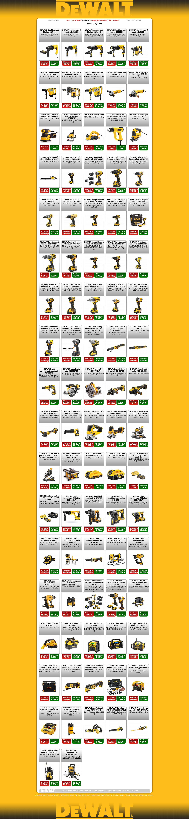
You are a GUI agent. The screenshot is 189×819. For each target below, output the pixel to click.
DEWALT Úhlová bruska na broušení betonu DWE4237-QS (138, 74)
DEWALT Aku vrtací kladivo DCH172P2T (94, 497)
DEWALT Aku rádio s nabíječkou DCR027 (138, 624)
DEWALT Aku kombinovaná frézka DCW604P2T (72, 540)
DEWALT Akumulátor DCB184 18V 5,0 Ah (116, 455)
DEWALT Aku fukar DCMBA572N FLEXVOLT (116, 709)
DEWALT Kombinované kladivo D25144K (116, 31)
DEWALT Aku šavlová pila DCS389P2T (71, 412)
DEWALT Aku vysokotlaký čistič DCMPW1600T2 (71, 752)
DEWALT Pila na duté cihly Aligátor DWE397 (49, 158)
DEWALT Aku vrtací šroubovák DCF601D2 (71, 158)
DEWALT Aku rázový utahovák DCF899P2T (94, 285)
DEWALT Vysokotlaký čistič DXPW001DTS (49, 751)
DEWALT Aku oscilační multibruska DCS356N (94, 667)
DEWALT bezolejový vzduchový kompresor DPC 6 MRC (138, 667)
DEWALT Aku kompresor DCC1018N (71, 582)
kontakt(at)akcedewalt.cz (98, 20)
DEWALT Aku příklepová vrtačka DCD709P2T (116, 200)
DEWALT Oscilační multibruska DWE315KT (116, 667)
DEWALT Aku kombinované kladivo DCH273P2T (138, 498)
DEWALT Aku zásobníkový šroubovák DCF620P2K (49, 371)
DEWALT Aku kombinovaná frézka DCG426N (94, 540)
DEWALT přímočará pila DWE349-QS (138, 116)
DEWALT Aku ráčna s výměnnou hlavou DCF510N (116, 329)
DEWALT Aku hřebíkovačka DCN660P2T (138, 540)
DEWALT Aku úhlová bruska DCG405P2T (116, 370)
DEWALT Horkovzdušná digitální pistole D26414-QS (116, 115)
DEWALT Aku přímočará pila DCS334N (94, 412)
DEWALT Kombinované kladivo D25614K (49, 73)
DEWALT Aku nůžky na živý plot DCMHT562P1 (138, 709)
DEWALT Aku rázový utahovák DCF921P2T (138, 285)
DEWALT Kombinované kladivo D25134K (94, 31)
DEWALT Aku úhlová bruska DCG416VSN (138, 370)
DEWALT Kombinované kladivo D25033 (49, 31)
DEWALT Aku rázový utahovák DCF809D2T (49, 285)
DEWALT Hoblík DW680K (94, 115)
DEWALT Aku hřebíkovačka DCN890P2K (49, 583)
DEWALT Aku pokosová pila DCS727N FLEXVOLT (138, 412)
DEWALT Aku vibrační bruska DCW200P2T (49, 539)
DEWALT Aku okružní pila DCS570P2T (94, 370)
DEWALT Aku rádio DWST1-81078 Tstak (49, 667)
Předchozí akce (114, 20)
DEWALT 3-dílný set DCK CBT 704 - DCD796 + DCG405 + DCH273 (94, 582)
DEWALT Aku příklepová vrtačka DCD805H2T (116, 243)
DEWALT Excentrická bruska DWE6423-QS (49, 116)
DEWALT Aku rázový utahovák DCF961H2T (94, 328)
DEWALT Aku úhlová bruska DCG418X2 (49, 412)
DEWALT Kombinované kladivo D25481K (71, 73)
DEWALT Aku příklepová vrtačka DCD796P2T (49, 243)
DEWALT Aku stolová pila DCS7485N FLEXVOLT (71, 456)
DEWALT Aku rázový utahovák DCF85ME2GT (71, 328)
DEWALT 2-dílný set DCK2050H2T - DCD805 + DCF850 (116, 582)
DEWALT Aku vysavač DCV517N (49, 624)
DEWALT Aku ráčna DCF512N (138, 328)
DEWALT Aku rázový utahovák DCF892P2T (116, 285)
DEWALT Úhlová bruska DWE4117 (116, 73)
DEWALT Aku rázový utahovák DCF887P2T (138, 243)
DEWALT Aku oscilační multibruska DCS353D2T (71, 667)
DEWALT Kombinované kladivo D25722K (94, 73)
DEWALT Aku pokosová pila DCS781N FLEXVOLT (49, 455)
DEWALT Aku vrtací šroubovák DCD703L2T (94, 158)
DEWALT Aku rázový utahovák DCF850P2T (71, 285)
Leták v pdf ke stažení (73, 20)
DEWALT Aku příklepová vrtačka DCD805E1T (94, 243)
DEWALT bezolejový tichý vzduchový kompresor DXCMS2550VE (72, 709)
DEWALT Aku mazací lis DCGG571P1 (116, 539)
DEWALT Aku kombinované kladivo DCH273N (116, 498)
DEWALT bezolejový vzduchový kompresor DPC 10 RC (49, 709)
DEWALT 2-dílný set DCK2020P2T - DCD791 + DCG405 (138, 582)
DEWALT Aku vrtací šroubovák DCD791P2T (138, 158)
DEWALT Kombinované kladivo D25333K (138, 31)
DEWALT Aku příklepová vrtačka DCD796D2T (138, 200)
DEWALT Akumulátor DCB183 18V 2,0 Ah (94, 455)
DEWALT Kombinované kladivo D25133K (71, 31)
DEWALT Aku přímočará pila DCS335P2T (116, 412)
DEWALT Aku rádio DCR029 (116, 624)
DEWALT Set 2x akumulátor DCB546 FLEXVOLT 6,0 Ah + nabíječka (138, 455)
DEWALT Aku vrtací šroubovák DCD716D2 (71, 200)
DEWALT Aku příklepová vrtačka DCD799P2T (71, 243)
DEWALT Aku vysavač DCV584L (71, 624)
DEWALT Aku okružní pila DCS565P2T (71, 370)
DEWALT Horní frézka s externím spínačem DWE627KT (72, 116)
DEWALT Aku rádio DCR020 (94, 624)
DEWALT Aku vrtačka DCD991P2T (49, 200)
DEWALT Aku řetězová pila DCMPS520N (94, 709)
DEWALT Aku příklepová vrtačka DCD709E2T (94, 200)
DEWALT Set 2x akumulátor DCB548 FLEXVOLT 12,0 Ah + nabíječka (49, 497)
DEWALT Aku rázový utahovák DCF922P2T (49, 328)
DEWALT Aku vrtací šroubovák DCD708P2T (116, 158)
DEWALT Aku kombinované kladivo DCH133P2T (71, 498)
